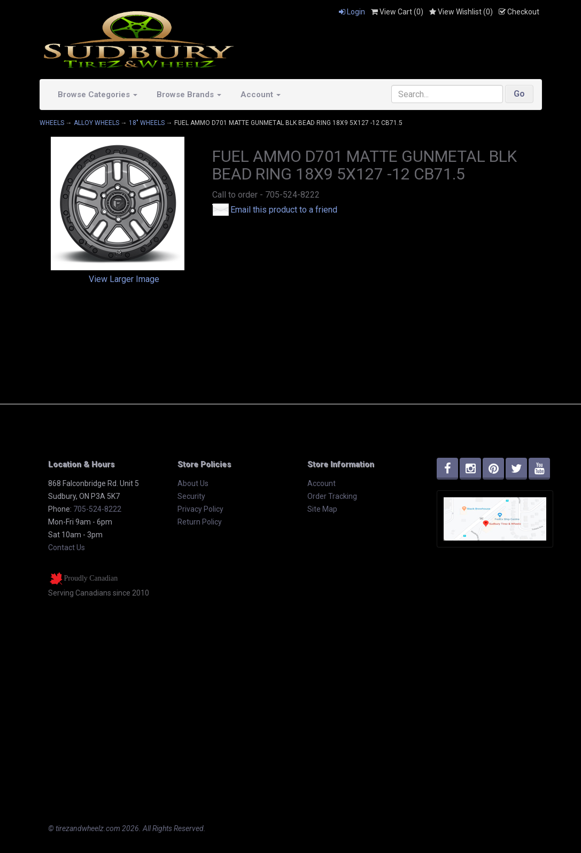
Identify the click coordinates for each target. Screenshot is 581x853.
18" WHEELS (147, 123)
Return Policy (199, 522)
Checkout (519, 11)
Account (261, 94)
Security (191, 496)
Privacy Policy (200, 509)
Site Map (322, 509)
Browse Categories (97, 94)
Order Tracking (332, 496)
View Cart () (397, 11)
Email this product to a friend (283, 210)
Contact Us (66, 547)
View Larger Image (124, 279)
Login (352, 11)
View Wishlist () (461, 11)
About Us (192, 483)
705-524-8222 (97, 509)
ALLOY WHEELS (96, 123)
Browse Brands (189, 94)
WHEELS (52, 123)
